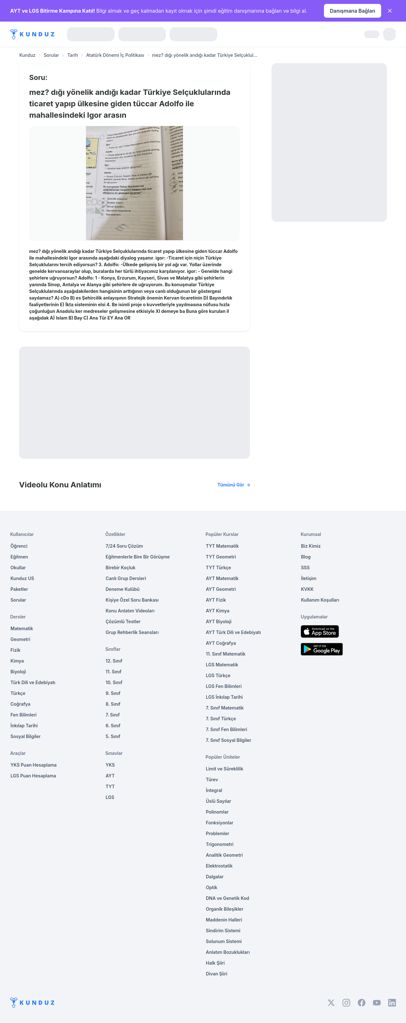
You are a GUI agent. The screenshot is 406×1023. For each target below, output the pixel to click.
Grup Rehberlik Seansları (132, 632)
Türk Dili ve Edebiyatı (32, 682)
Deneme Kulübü (123, 589)
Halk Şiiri (215, 963)
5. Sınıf (113, 736)
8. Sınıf (113, 704)
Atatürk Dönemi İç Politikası (115, 55)
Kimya (17, 660)
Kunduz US (22, 578)
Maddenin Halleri (224, 919)
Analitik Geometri (224, 855)
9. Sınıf (113, 693)
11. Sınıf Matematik (226, 654)
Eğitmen (19, 556)
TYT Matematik (222, 546)
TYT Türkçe (218, 567)
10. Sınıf (114, 682)
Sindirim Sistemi (223, 930)
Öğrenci (18, 546)
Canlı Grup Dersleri (126, 578)
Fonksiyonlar (219, 822)
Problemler (217, 833)
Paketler (19, 589)
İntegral (214, 790)
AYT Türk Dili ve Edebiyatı (233, 632)
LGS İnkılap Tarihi (224, 697)
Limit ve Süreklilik (224, 768)
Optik (211, 887)
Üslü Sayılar (218, 801)
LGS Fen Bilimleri (224, 686)
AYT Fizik (216, 600)
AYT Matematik (222, 578)
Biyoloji (18, 671)
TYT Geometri (221, 556)
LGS (110, 797)
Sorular (51, 55)
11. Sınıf (113, 671)
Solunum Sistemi (224, 941)
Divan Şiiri (216, 973)
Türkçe (17, 693)
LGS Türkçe (218, 675)
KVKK (307, 589)
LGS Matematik (222, 664)
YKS (110, 765)
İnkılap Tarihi (24, 725)
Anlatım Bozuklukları (228, 952)
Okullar (18, 567)
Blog (306, 556)
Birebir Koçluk (120, 567)
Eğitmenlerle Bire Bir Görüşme (138, 556)
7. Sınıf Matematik (225, 707)
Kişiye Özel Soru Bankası (132, 600)
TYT (110, 786)
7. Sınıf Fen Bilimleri (226, 729)
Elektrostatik (219, 865)
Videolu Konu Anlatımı (134, 485)
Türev (212, 779)
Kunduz (27, 55)
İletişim (308, 578)
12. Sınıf (114, 660)
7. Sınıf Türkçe (221, 718)
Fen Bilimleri (23, 714)
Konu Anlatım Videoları (130, 610)
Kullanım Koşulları (320, 600)
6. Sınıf (113, 725)
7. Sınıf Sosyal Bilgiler (228, 740)
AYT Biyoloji (219, 621)
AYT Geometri (221, 589)
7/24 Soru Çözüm (124, 546)
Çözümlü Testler (123, 621)
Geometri (20, 639)
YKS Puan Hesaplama (33, 765)
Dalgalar (215, 876)
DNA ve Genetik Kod (227, 898)
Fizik (15, 650)
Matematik (21, 628)
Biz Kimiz (311, 546)
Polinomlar (217, 812)
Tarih (72, 55)
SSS (305, 567)
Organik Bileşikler (224, 909)
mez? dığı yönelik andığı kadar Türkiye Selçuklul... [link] (205, 55)
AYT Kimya (217, 610)
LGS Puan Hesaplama (33, 775)
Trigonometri (219, 844)
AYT (110, 775)
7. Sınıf (113, 714)
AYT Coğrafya (221, 643)
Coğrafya (20, 704)
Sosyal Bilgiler (25, 736)
